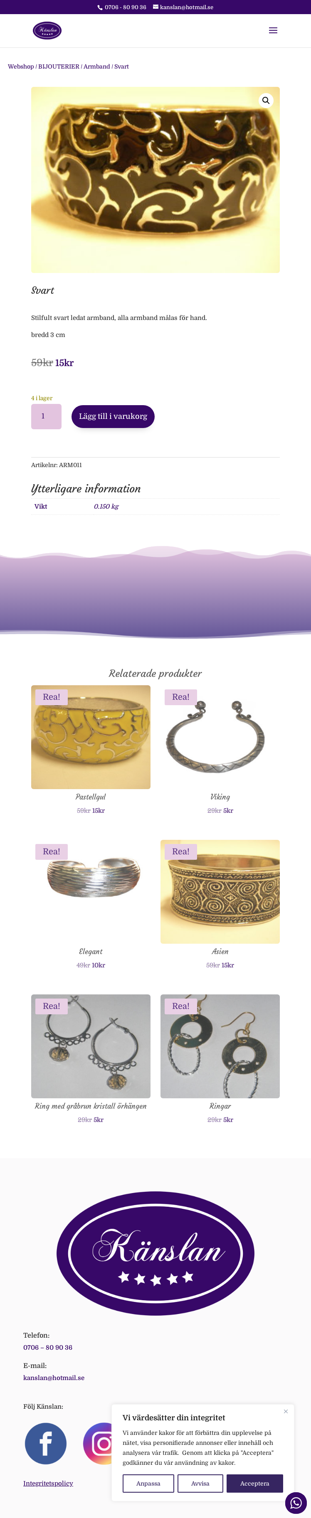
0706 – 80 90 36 (47, 1347)
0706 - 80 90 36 (125, 7)
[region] (202, 1452)
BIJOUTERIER (58, 66)
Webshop (21, 66)
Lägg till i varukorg (113, 416)
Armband (97, 66)
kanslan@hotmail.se (53, 1378)
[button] (266, 100)
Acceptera (254, 1483)
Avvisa (200, 1483)
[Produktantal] (46, 416)
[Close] (286, 1411)
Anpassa (148, 1483)
